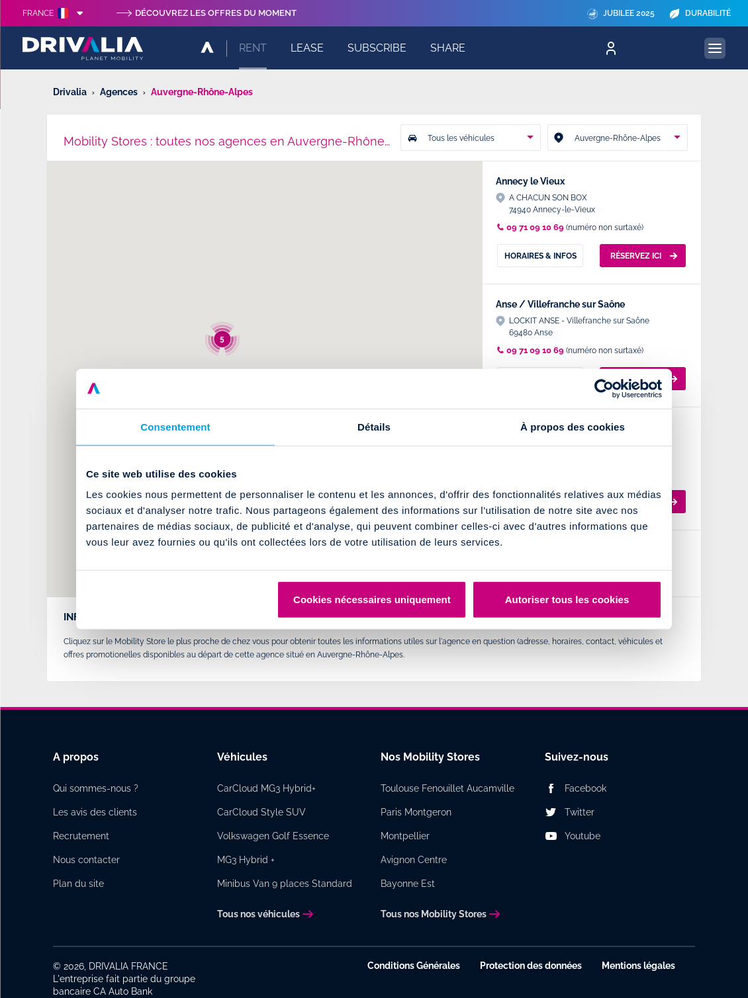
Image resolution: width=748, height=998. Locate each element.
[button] (279, 249)
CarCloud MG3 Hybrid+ (266, 788)
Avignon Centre (414, 859)
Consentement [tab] (175, 426)
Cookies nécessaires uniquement (372, 599)
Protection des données (531, 965)
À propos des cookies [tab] (572, 426)
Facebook (585, 788)
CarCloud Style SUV (261, 812)
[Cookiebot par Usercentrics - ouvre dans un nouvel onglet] (604, 388)
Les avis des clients (95, 812)
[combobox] (470, 137)
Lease (307, 48)
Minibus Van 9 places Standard (284, 883)
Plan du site (78, 883)
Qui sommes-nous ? (95, 788)
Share (447, 48)
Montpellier (405, 836)
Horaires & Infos (540, 256)
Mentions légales (638, 965)
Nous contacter (86, 859)
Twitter (579, 812)
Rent (253, 48)
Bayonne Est (408, 883)
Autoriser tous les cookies (567, 599)
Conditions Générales (413, 965)
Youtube (582, 836)
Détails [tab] (374, 426)
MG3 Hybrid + (246, 859)
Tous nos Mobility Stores (434, 914)
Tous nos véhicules (258, 914)
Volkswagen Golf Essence (273, 836)
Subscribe (377, 48)
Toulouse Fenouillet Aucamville (447, 788)
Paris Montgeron (416, 812)
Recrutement (81, 836)
